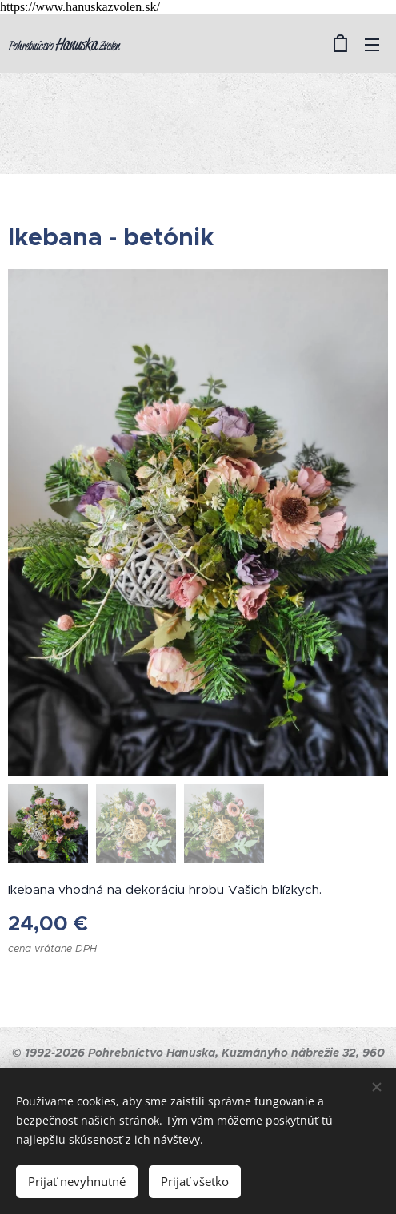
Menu (372, 45)
